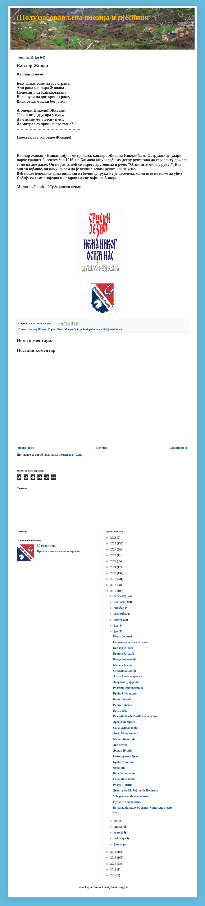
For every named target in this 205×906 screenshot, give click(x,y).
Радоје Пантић (122, 784)
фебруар (119, 838)
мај (116, 820)
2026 (113, 537)
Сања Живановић (125, 727)
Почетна (102, 447)
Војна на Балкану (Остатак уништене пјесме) (143, 807)
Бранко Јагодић (123, 653)
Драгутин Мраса (124, 722)
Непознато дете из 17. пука (130, 642)
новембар (120, 602)
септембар (121, 613)
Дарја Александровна (127, 676)
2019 (113, 579)
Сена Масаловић (124, 779)
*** (115, 813)
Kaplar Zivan (55, 329)
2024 (113, 549)
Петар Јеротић (122, 636)
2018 (113, 584)
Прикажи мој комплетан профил (59, 551)
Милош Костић (123, 665)
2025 (113, 543)
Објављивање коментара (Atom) (61, 454)
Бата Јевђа (120, 710)
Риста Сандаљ (122, 705)
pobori (84, 329)
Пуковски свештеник (127, 802)
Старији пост (178, 447)
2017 (113, 591)
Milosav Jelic (71, 329)
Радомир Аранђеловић (128, 687)
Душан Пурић (122, 750)
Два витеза (120, 745)
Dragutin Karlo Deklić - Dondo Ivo (135, 716)
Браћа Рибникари (125, 693)
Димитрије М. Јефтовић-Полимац (135, 790)
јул (116, 625)
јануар (118, 844)
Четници (119, 767)
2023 (113, 555)
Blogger (122, 887)
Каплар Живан (37, 329)
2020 (113, 573)
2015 (113, 857)
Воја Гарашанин (124, 773)
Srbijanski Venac (112, 329)
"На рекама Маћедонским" (131, 796)
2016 (113, 851)
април (118, 826)
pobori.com (95, 329)
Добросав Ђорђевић (126, 682)
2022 (113, 561)
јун (116, 631)
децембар (120, 596)
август (118, 619)
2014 (113, 863)
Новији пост (26, 447)
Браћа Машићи (123, 762)
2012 (113, 869)
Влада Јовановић (124, 659)
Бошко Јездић (122, 699)
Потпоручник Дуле (125, 756)
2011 (113, 875)
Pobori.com (48, 545)
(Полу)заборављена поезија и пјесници (83, 17)
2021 (113, 567)
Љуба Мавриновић (125, 733)
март (117, 832)
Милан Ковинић (124, 739)
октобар (119, 607)
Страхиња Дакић (124, 670)
